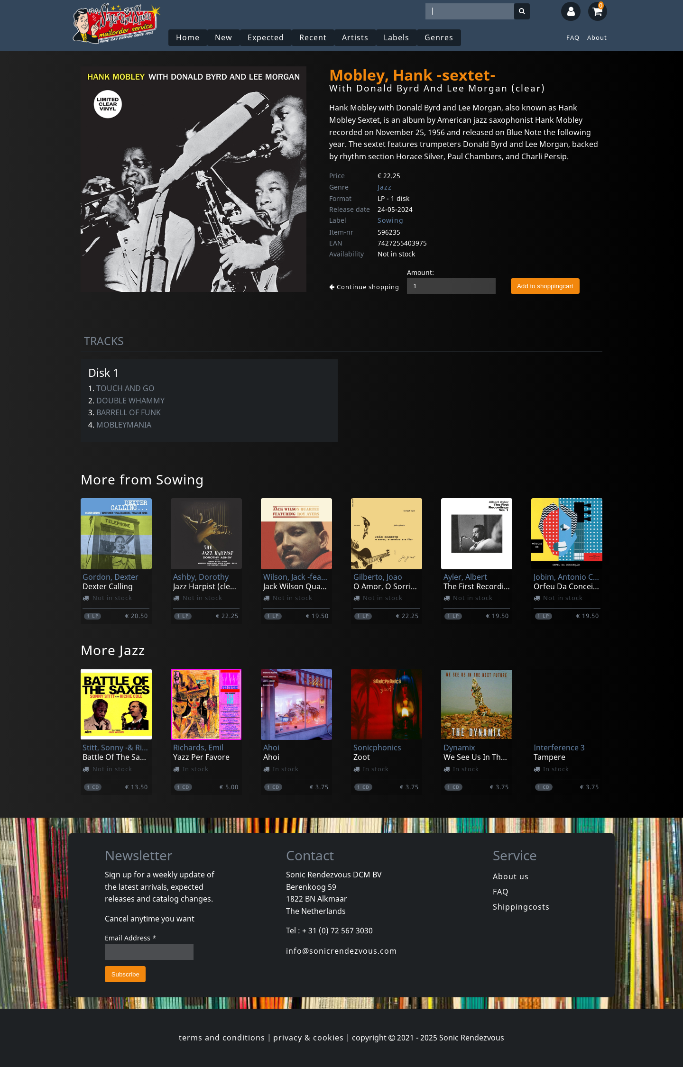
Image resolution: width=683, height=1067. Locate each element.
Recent (313, 37)
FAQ (573, 37)
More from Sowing (142, 479)
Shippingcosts (521, 907)
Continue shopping (364, 287)
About (597, 37)
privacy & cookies (308, 1037)
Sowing (391, 220)
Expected (266, 37)
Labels (396, 37)
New (223, 37)
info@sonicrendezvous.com (341, 951)
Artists (355, 37)
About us (511, 876)
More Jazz (113, 650)
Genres (439, 37)
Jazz (385, 187)
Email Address (131, 937)
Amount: (420, 272)
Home (188, 37)
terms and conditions (222, 1037)
